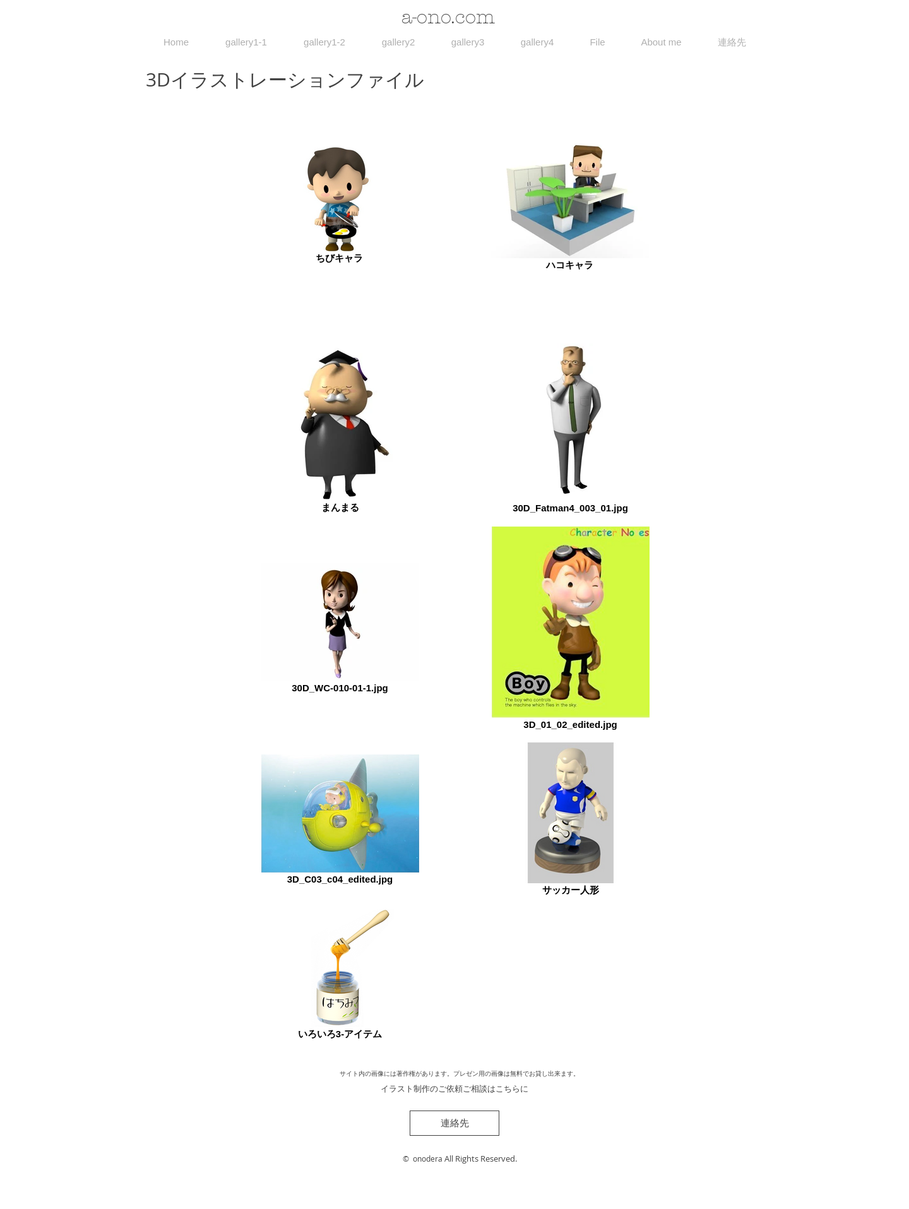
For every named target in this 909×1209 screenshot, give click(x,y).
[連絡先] (454, 1123)
